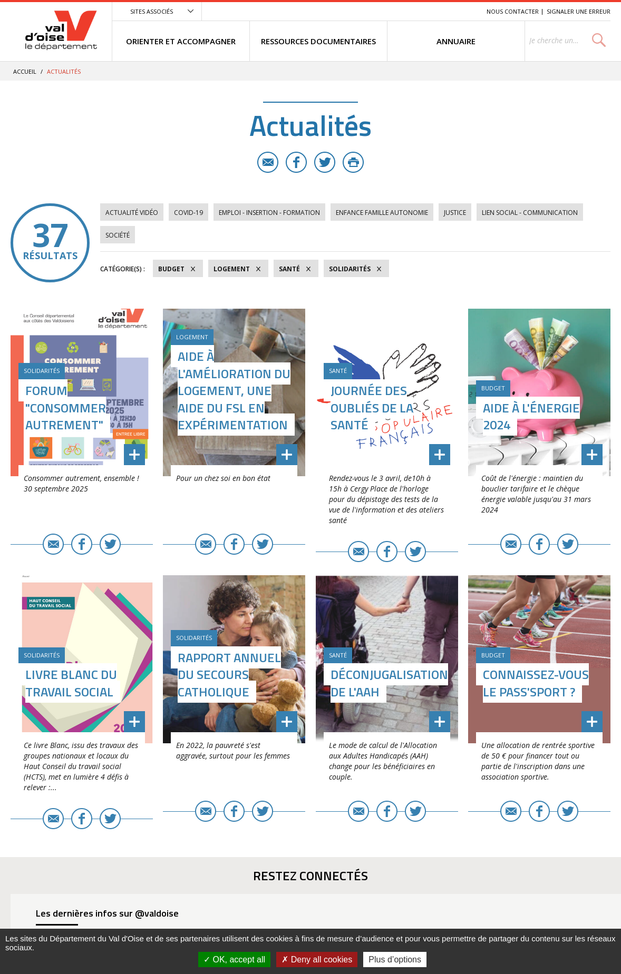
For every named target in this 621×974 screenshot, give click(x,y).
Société (117, 235)
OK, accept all (234, 959)
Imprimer (353, 162)
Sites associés (151, 11)
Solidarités (350, 268)
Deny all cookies (317, 959)
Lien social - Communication (530, 212)
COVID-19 (188, 212)
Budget (171, 268)
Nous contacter (513, 11)
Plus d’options (394, 959)
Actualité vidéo (131, 212)
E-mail (267, 162)
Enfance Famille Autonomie (382, 212)
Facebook (296, 162)
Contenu (429, 11)
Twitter (324, 162)
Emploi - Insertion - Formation (269, 212)
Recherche (464, 11)
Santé (289, 268)
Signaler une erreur (578, 11)
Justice (455, 212)
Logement (232, 268)
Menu (401, 11)
